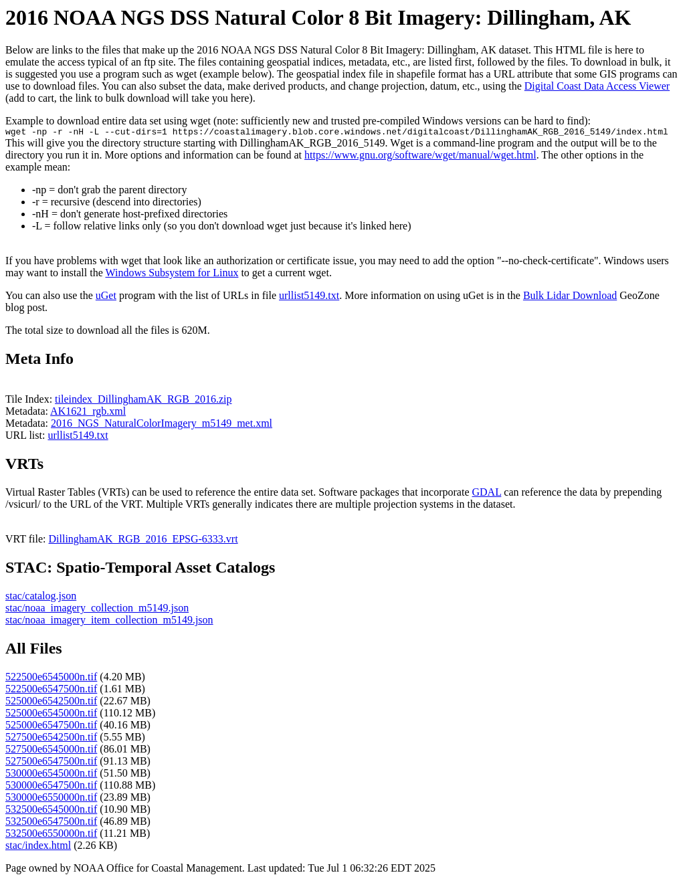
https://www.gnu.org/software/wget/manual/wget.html (420, 157)
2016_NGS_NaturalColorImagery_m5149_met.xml (161, 425)
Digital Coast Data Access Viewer (597, 86)
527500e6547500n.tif (51, 763)
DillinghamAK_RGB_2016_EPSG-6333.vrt (143, 541)
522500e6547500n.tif (51, 690)
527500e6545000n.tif (51, 751)
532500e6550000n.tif (51, 835)
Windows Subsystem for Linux (171, 274)
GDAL (486, 494)
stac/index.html (38, 847)
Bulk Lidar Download (570, 297)
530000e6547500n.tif (51, 787)
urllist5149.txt (309, 297)
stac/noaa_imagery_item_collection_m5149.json (109, 621)
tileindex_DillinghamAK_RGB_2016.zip (143, 401)
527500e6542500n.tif (51, 739)
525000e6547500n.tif (51, 726)
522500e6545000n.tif (51, 678)
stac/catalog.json (40, 597)
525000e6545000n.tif (51, 714)
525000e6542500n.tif (51, 702)
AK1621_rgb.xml (88, 413)
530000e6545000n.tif (51, 775)
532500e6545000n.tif (51, 811)
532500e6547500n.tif (51, 823)
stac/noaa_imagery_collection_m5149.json (97, 609)
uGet (106, 297)
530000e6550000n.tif (51, 799)
